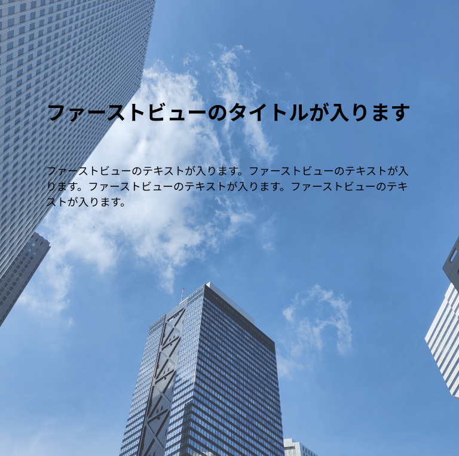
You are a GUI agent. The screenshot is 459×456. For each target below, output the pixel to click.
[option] (229, 228)
